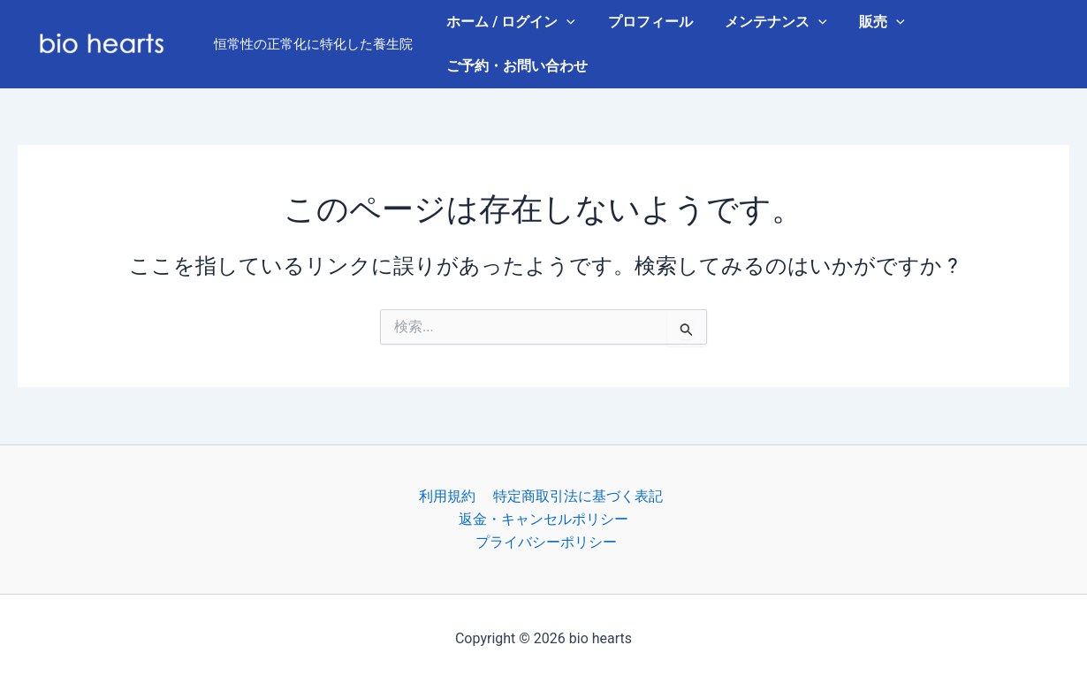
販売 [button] (868, 22)
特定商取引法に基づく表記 (575, 495)
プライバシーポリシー (547, 542)
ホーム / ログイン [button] (509, 22)
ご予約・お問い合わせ (515, 65)
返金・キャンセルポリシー (543, 518)
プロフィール (644, 21)
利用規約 (448, 495)
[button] (565, 22)
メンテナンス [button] (766, 22)
